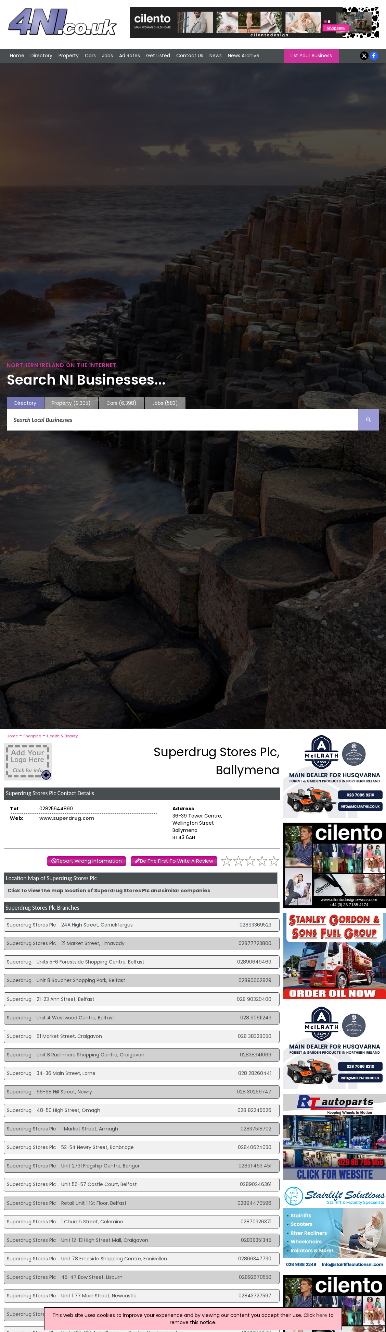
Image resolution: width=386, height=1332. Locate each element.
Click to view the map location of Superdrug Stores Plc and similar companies (109, 890)
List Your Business (311, 55)
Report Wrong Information (89, 861)
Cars (90, 55)
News (215, 55)
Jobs (107, 55)
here (321, 1315)
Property (69, 55)
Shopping (32, 736)
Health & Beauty (62, 736)
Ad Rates (129, 55)
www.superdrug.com (66, 818)
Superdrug (19, 961)
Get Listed (158, 55)
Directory (41, 55)
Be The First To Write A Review (176, 861)
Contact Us (189, 55)
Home (17, 55)
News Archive (243, 55)
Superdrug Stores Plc (31, 924)
